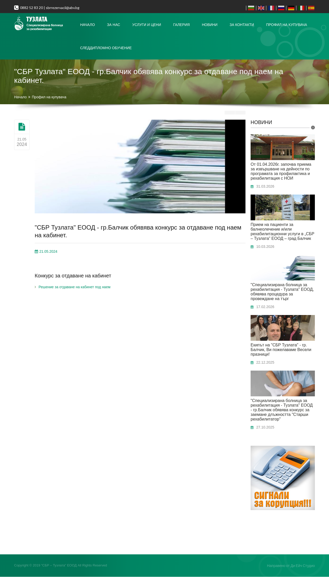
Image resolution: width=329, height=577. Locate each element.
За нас (113, 25)
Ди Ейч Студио (302, 566)
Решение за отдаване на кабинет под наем (75, 287)
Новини (209, 25)
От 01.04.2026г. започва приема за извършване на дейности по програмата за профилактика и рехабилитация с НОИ (281, 171)
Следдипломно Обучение (106, 48)
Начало (87, 25)
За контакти (242, 25)
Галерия (181, 25)
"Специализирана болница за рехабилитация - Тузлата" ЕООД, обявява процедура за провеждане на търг (282, 292)
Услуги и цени (146, 25)
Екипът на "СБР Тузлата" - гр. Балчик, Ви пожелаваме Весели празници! (281, 350)
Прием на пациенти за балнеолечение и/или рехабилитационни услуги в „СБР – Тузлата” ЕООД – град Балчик (282, 232)
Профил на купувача (286, 25)
